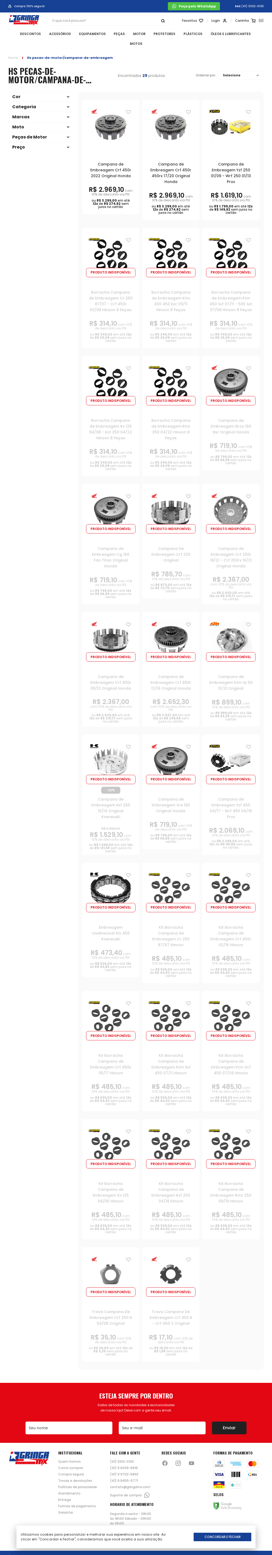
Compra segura (71, 1464)
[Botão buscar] (163, 21)
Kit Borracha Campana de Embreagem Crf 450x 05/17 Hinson (110, 1054)
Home (13, 47)
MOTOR (130, 33)
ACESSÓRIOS (52, 33)
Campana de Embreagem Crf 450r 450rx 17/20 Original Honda (170, 162)
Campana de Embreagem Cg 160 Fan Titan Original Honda (110, 547)
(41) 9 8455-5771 (124, 1470)
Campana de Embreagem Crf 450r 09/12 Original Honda (110, 672)
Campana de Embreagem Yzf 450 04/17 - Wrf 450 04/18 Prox (231, 797)
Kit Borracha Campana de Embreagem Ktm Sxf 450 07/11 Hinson (170, 1054)
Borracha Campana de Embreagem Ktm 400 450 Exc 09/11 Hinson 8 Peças (170, 291)
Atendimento (69, 1483)
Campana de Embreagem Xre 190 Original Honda (171, 794)
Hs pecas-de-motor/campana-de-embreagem (70, 47)
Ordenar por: (206, 65)
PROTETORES (154, 33)
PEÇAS (110, 33)
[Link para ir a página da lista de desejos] (191, 21)
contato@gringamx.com (130, 1477)
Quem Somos (69, 1451)
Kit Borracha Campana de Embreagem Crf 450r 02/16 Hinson (230, 925)
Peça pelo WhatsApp (194, 6)
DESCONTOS (22, 33)
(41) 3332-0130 (252, 6)
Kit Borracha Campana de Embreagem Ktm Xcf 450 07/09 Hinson (231, 1054)
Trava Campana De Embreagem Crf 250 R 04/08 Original (111, 1307)
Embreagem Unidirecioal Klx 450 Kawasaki (111, 922)
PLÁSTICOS (182, 33)
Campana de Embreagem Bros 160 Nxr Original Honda (231, 416)
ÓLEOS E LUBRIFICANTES (220, 33)
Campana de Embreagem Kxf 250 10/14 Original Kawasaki (110, 797)
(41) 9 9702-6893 (124, 1464)
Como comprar (70, 1458)
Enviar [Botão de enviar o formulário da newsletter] (229, 1418)
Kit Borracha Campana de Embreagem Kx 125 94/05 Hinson (111, 1182)
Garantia (65, 1502)
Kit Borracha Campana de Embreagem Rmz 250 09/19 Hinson (230, 1182)
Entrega (64, 1489)
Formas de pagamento (77, 1496)
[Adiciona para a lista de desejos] (128, 101)
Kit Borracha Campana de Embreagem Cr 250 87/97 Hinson (171, 925)
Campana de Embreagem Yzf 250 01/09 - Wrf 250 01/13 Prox (231, 162)
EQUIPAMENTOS (83, 33)
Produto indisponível (111, 262)
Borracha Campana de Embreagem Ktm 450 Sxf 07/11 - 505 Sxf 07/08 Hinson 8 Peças (231, 291)
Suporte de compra (130, 1485)
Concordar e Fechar (223, 1537)
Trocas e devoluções (75, 1470)
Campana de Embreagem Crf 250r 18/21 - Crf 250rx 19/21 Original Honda (231, 547)
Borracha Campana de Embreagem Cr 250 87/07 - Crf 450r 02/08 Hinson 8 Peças (111, 291)
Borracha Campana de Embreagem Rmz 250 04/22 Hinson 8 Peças (170, 419)
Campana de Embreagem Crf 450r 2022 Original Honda (110, 159)
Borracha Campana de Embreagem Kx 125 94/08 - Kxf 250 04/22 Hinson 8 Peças (110, 419)
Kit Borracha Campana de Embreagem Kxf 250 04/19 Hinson (170, 1182)
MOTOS (254, 33)
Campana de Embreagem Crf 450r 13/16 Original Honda (170, 672)
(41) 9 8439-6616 (124, 1458)
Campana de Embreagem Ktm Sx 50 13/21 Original (231, 672)
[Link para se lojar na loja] (218, 21)
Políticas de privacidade (77, 1477)
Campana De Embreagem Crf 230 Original (170, 544)
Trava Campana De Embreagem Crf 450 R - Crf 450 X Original (171, 1307)
